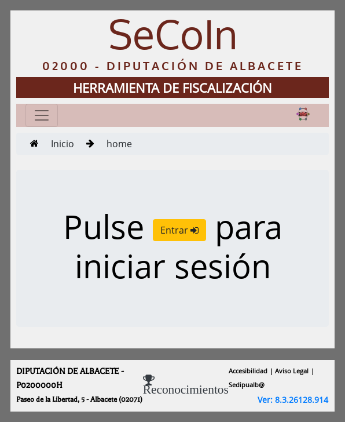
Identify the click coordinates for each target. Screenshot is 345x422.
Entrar (179, 230)
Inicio (62, 143)
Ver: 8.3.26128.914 (293, 399)
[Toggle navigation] (41, 115)
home (119, 143)
